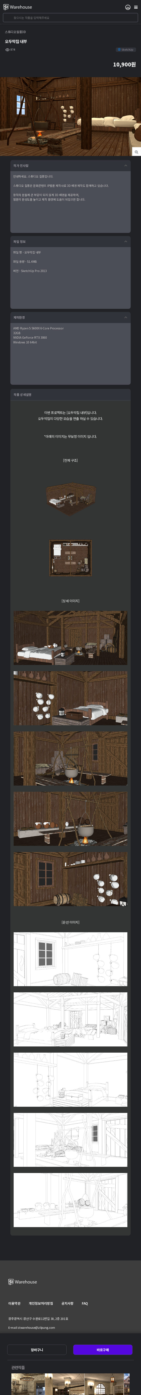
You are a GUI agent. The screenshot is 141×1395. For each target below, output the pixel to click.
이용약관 (14, 1303)
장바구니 (37, 1349)
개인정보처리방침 (41, 1303)
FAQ (85, 1303)
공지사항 (67, 1303)
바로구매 (103, 1349)
